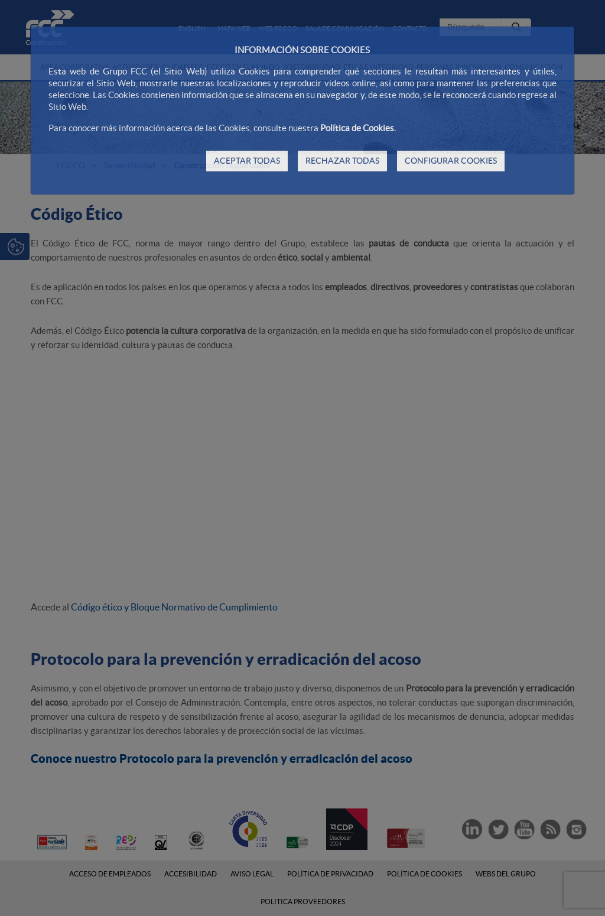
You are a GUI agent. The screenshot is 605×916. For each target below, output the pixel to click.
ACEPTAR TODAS (247, 160)
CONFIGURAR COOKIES (451, 160)
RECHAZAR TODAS (342, 160)
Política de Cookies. (358, 128)
